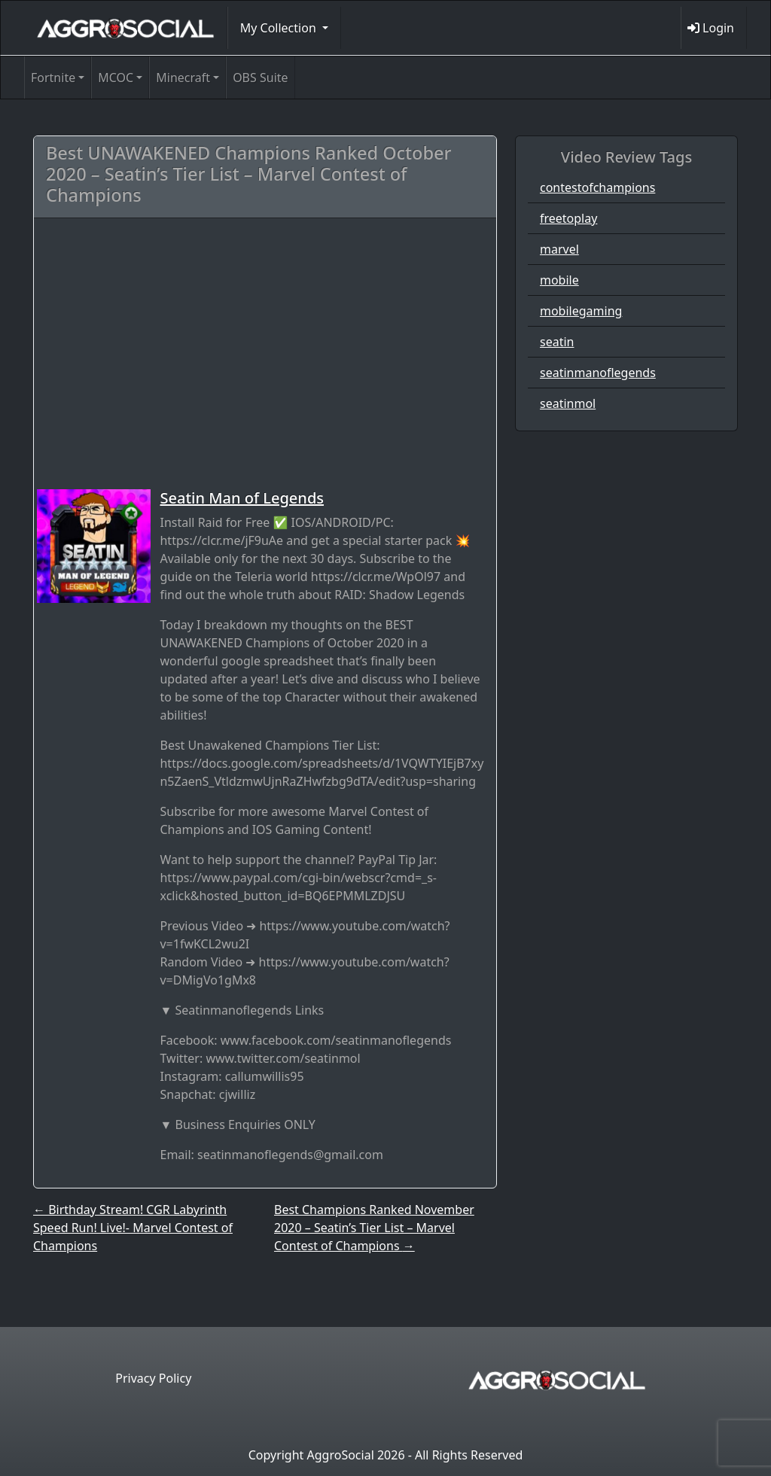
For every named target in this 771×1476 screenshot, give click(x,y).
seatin (557, 341)
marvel (559, 249)
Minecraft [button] (183, 77)
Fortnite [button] (53, 77)
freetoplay (568, 218)
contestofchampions (597, 187)
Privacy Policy (153, 1378)
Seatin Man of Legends (242, 498)
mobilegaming (581, 311)
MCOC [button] (115, 77)
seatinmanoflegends (598, 372)
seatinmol (568, 403)
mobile (559, 280)
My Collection (279, 28)
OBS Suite (260, 77)
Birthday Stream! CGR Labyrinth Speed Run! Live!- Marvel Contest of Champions (133, 1227)
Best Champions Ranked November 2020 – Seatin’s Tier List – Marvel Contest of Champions (374, 1227)
